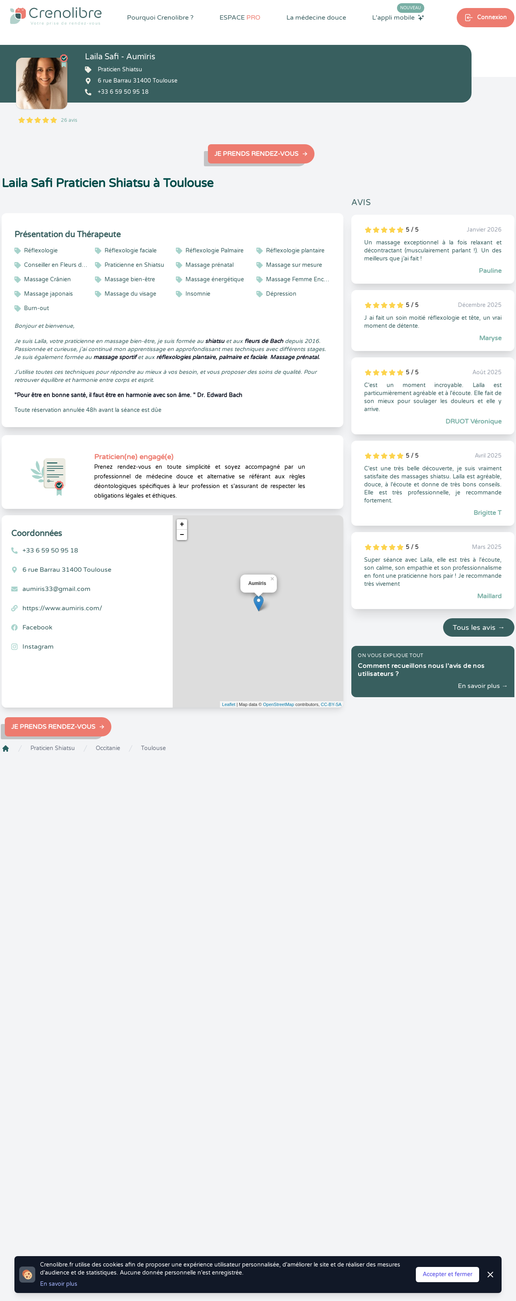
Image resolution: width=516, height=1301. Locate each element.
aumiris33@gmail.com (56, 589)
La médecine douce (316, 18)
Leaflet (228, 704)
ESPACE (240, 18)
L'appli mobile (398, 17)
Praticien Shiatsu (52, 748)
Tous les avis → (479, 627)
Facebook (37, 627)
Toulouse (153, 748)
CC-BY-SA (331, 704)
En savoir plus (58, 1284)
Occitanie (108, 748)
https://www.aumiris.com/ (62, 608)
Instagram (38, 647)
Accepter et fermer (447, 1274)
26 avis (69, 120)
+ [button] (182, 524)
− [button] (182, 535)
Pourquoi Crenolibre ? (160, 18)
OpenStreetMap (278, 704)
